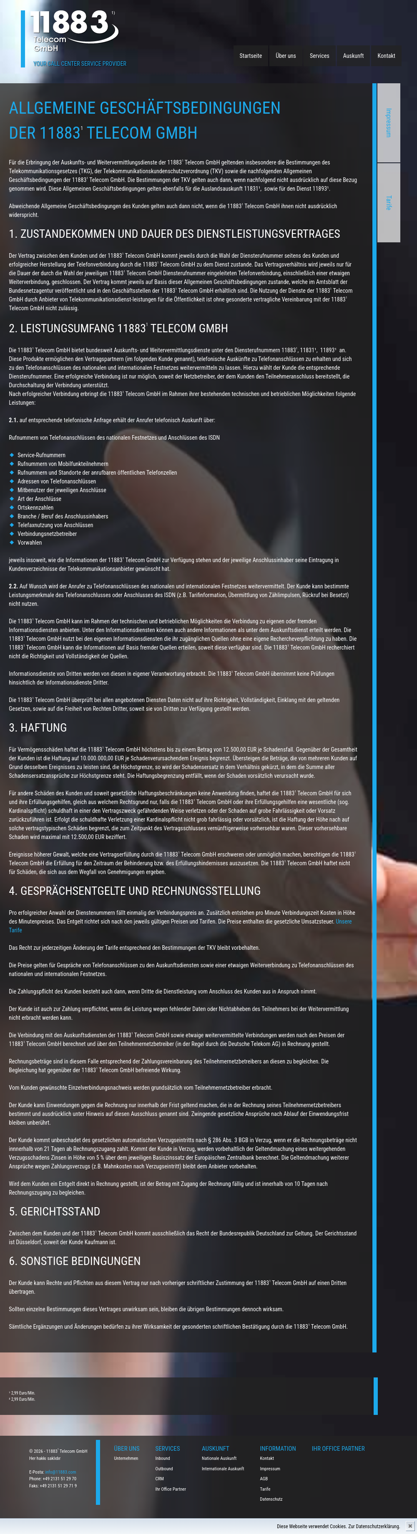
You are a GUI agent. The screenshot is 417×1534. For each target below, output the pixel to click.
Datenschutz (271, 1499)
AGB (264, 1479)
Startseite (251, 55)
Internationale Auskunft (223, 1469)
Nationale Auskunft (219, 1458)
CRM (160, 1479)
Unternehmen (126, 1458)
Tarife (313, 202)
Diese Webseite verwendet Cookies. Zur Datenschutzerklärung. (338, 1526)
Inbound (163, 1458)
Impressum (313, 123)
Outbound (164, 1469)
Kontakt (386, 55)
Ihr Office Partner (171, 1489)
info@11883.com (60, 1472)
